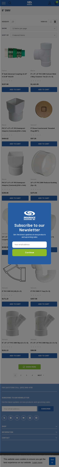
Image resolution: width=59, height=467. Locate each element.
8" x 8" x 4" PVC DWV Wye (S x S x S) (44, 343)
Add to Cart (15, 89)
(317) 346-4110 (26, 387)
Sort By (5, 35)
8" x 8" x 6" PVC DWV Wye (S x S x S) (15, 343)
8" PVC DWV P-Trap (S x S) (40, 291)
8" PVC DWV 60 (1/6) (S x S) (11, 291)
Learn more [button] (37, 462)
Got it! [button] (52, 461)
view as (44, 22)
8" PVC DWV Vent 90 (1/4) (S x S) (42, 237)
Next (41, 375)
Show (4, 28)
